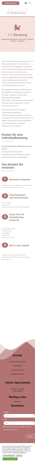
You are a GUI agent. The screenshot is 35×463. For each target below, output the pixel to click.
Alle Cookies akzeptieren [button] (10, 459)
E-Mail (5, 419)
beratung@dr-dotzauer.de (17, 374)
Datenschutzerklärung (19, 452)
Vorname (6, 412)
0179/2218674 (17, 366)
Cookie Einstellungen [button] (8, 455)
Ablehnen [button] (19, 455)
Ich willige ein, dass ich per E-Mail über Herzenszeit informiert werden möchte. (17, 429)
